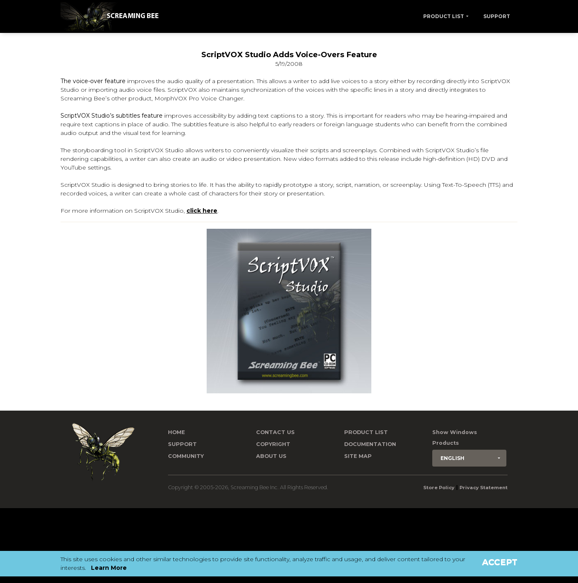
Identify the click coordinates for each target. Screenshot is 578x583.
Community (186, 456)
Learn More (109, 567)
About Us (271, 456)
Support (496, 16)
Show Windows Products (454, 437)
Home (176, 432)
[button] (469, 458)
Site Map (358, 456)
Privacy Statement (483, 487)
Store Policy (438, 487)
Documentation (370, 444)
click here (201, 210)
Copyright (273, 444)
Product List (443, 16)
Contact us (275, 432)
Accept (499, 562)
